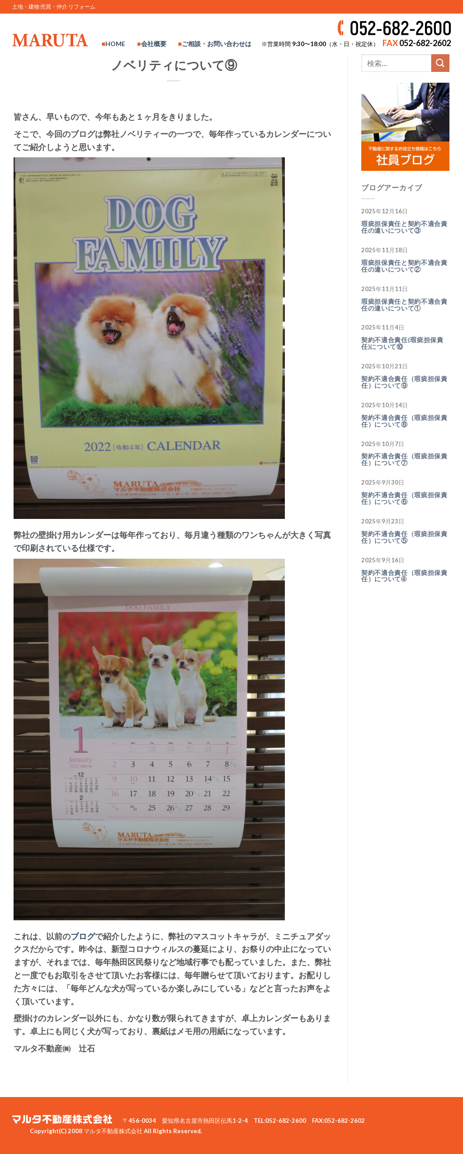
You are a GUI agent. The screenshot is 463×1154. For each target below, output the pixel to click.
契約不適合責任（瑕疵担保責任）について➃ (404, 576)
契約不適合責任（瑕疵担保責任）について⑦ (404, 459)
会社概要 (153, 43)
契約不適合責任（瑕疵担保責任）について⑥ (404, 498)
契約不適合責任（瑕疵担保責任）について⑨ (404, 382)
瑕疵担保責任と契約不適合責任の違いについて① (404, 305)
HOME (115, 43)
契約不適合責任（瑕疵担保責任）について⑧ (404, 421)
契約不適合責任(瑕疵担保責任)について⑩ (402, 343)
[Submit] (440, 63)
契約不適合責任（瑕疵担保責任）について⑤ (404, 537)
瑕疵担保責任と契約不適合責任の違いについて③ (404, 227)
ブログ (83, 936)
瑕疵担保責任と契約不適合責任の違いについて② (404, 266)
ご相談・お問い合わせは (216, 43)
